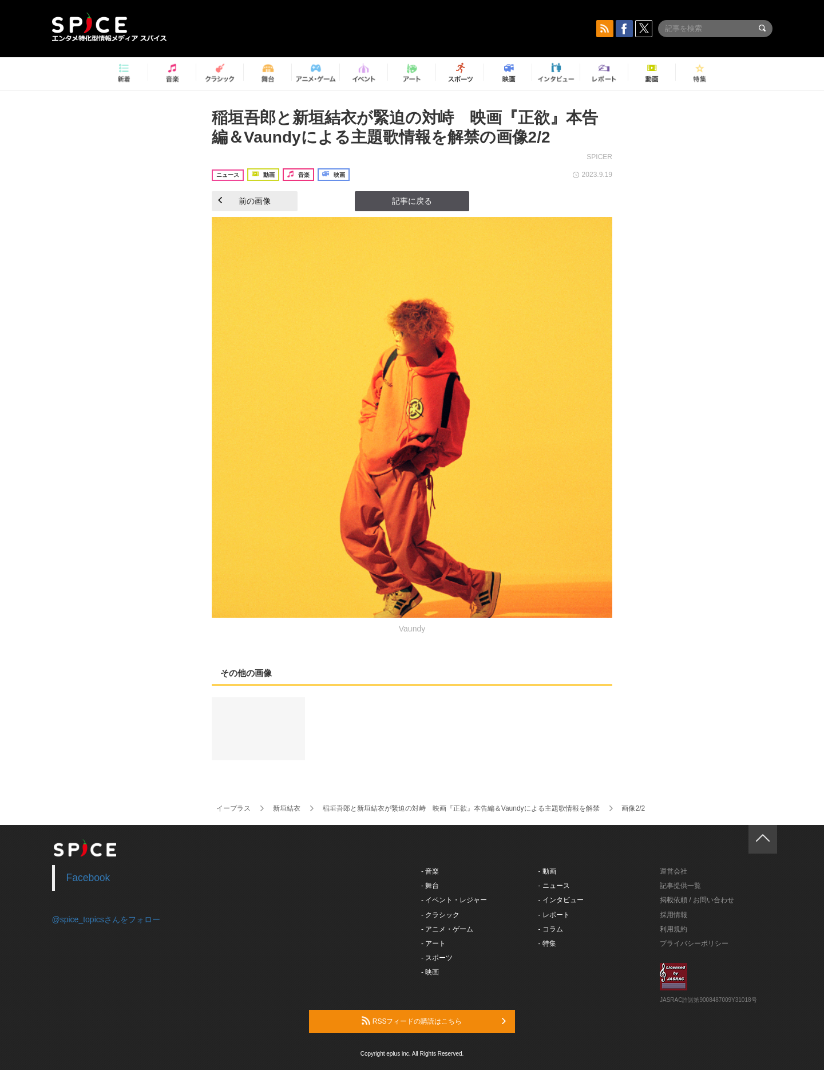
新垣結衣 (286, 808)
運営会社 (673, 871)
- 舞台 (430, 886)
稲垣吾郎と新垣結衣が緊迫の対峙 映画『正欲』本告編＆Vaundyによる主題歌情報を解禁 (461, 808)
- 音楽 (430, 871)
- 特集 (547, 943)
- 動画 (547, 871)
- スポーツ (437, 958)
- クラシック (440, 915)
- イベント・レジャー (454, 900)
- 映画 (430, 972)
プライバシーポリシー (694, 943)
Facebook (88, 877)
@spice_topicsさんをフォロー (106, 919)
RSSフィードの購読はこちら (434, 1020)
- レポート (554, 915)
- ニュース (554, 886)
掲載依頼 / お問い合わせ (697, 900)
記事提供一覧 (680, 886)
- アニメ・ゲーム (447, 929)
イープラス (233, 808)
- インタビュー (561, 900)
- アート (433, 943)
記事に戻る (412, 201)
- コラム (550, 929)
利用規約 (673, 929)
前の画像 (244, 201)
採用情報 (673, 915)
